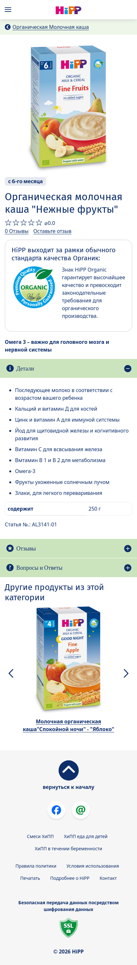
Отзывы (26, 548)
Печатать (30, 878)
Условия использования (93, 866)
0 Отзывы (16, 231)
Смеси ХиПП (40, 836)
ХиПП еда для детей (86, 836)
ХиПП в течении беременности (68, 848)
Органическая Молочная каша (50, 27)
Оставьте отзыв (52, 231)
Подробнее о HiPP (70, 878)
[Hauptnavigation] (9, 9)
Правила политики (35, 866)
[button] (10, 673)
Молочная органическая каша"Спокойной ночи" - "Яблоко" (68, 725)
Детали (25, 368)
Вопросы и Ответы (39, 567)
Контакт (108, 878)
